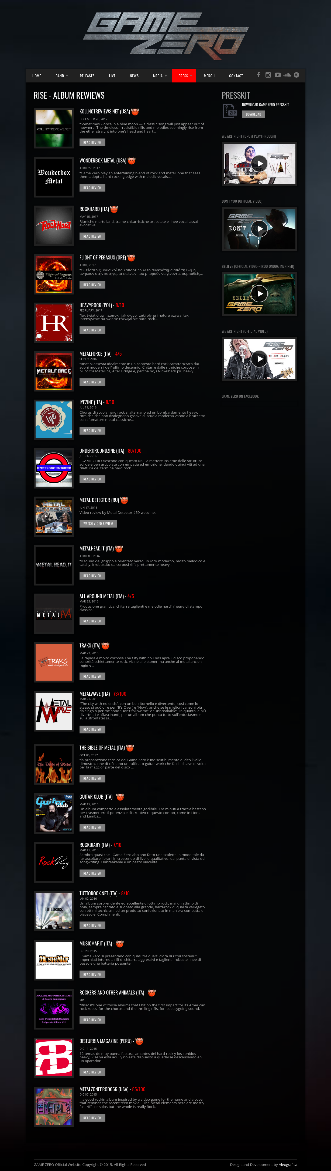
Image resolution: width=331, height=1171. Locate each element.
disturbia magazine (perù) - (111, 1040)
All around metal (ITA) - (107, 596)
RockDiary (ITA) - (100, 844)
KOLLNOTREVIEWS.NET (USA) (105, 111)
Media (158, 75)
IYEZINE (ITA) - (97, 402)
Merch (209, 75)
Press (183, 75)
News (134, 75)
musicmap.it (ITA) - (102, 943)
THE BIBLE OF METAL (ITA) (103, 747)
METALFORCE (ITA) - (101, 353)
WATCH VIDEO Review (98, 523)
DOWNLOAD (253, 114)
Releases (87, 75)
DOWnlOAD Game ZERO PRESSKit (265, 104)
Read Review (92, 142)
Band (60, 75)
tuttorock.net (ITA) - (105, 893)
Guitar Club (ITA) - (102, 796)
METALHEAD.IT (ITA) (97, 548)
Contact (236, 75)
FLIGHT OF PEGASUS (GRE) (103, 257)
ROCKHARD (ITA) (95, 208)
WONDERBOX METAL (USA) (103, 160)
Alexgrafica (288, 1164)
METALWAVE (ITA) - (103, 693)
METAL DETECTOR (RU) (99, 499)
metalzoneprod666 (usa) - (113, 1089)
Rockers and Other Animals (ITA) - (118, 992)
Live (112, 75)
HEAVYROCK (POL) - (102, 305)
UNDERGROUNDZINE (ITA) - (111, 450)
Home (36, 75)
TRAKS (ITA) (90, 645)
